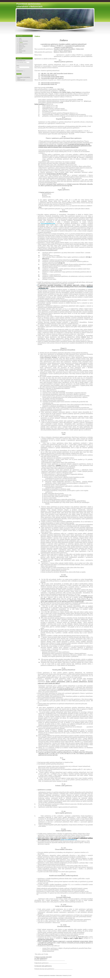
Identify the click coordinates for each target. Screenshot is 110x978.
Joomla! (69, 975)
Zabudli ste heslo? (21, 80)
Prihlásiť (19, 74)
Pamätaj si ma (19, 70)
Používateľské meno (20, 60)
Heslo (17, 65)
